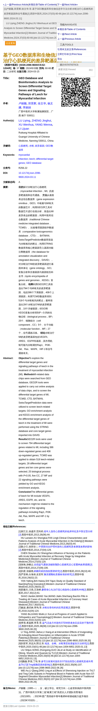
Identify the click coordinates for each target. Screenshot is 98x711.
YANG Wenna (43, 124)
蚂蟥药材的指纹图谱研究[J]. (48, 571)
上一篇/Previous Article (69, 39)
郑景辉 (32, 103)
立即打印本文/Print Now (69, 54)
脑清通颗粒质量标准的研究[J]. (59, 574)
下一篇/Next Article (67, 34)
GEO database (33, 163)
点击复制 (10, 43)
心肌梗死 (23, 145)
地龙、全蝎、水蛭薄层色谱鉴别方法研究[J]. (67, 643)
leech (32, 159)
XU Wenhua (26, 124)
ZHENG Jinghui (41, 120)
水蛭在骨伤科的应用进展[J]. (56, 607)
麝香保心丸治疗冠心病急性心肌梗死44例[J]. (64, 589)
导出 (59, 59)
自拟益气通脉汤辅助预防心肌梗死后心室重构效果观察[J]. (63, 564)
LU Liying (24, 120)
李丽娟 (27, 107)
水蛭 (31, 145)
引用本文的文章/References (71, 49)
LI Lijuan (24, 128)
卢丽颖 (23, 103)
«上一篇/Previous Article (15, 4)
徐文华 (42, 103)
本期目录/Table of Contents (43, 4)
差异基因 (39, 145)
